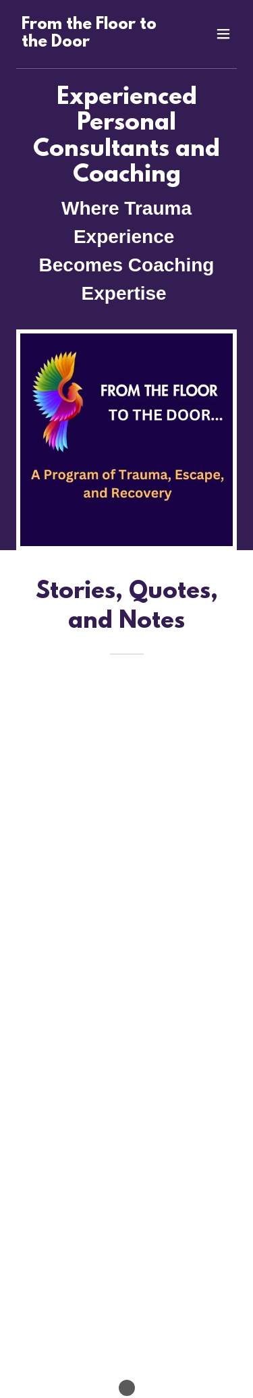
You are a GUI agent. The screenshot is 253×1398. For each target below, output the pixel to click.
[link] (93, 43)
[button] (223, 33)
